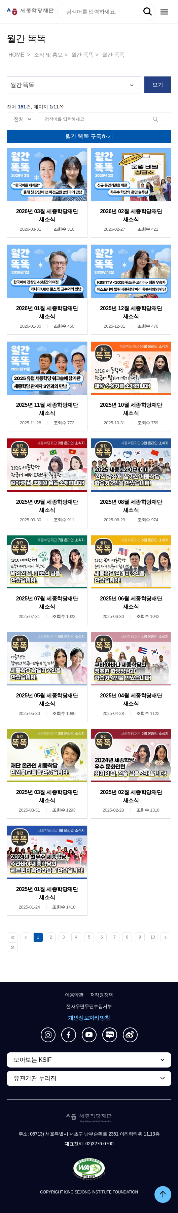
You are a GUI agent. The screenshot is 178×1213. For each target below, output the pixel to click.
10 (152, 937)
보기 (157, 85)
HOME (16, 55)
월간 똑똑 (82, 55)
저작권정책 (101, 994)
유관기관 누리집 (34, 1078)
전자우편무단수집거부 (89, 1006)
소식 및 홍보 (48, 55)
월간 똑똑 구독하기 (89, 136)
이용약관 (74, 994)
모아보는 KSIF (32, 1059)
